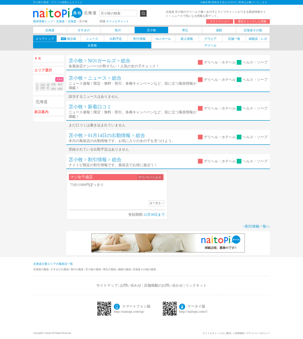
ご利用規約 (239, 333)
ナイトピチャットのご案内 (217, 333)
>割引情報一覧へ (256, 226)
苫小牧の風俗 (93, 269)
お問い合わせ (130, 285)
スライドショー (220, 21)
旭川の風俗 (77, 269)
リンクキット (196, 285)
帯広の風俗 (110, 269)
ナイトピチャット (117, 21)
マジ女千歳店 (81, 177)
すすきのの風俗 (60, 269)
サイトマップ (107, 285)
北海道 (42, 102)
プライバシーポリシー (258, 333)
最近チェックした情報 (252, 21)
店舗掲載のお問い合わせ (163, 285)
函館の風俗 (125, 269)
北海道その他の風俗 (144, 269)
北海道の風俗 (41, 269)
